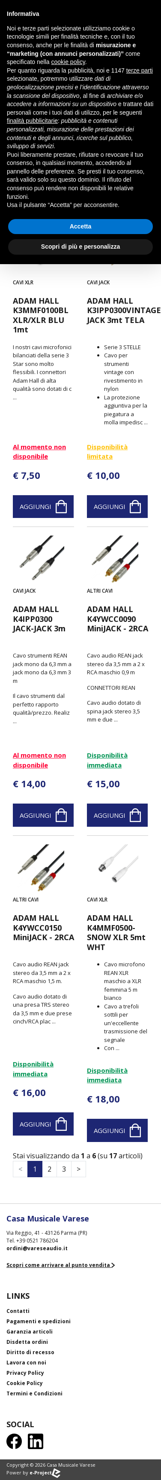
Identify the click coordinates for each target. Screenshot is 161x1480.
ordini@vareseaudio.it (37, 1248)
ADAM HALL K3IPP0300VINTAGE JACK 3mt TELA (117, 310)
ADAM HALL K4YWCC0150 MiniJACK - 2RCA (43, 927)
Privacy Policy (25, 1372)
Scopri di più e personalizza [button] (80, 246)
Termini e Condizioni (34, 1393)
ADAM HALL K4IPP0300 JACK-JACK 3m (39, 618)
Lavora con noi (26, 1362)
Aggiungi (43, 507)
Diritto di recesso (30, 1352)
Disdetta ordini (27, 1342)
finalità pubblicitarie (32, 120)
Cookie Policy (24, 1383)
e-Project (45, 1472)
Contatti (18, 1311)
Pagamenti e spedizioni (38, 1321)
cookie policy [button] (68, 61)
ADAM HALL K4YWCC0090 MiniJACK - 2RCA (117, 618)
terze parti (139, 70)
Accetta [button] (81, 226)
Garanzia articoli (29, 1331)
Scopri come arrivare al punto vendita (60, 1265)
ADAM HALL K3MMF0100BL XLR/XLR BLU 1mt (41, 315)
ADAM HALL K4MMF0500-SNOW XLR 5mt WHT (116, 932)
